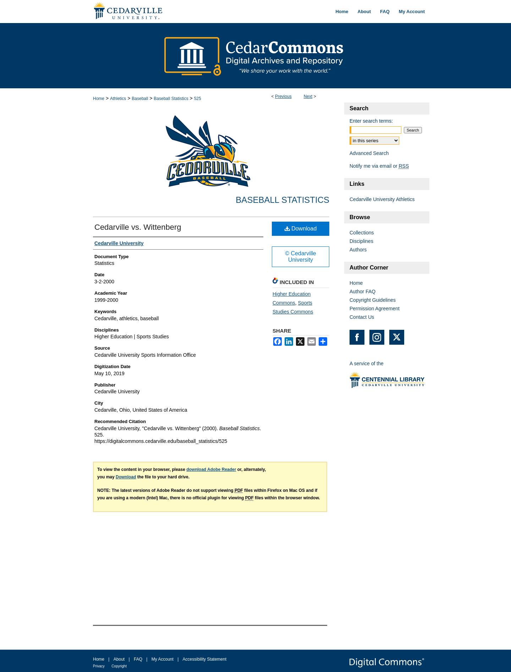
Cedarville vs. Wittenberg (137, 227)
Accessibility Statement (204, 659)
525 (197, 98)
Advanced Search (369, 153)
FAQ (138, 659)
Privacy (99, 666)
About (119, 659)
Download (301, 229)
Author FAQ (362, 291)
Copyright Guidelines (373, 300)
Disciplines (361, 241)
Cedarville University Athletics (382, 199)
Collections (362, 232)
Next (308, 96)
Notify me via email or (379, 166)
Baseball (140, 98)
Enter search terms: (371, 121)
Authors (358, 249)
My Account (163, 659)
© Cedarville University (300, 256)
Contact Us (362, 317)
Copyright (119, 666)
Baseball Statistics (171, 98)
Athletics (118, 98)
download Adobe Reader (211, 469)
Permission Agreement (375, 308)
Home (98, 98)
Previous (283, 96)
